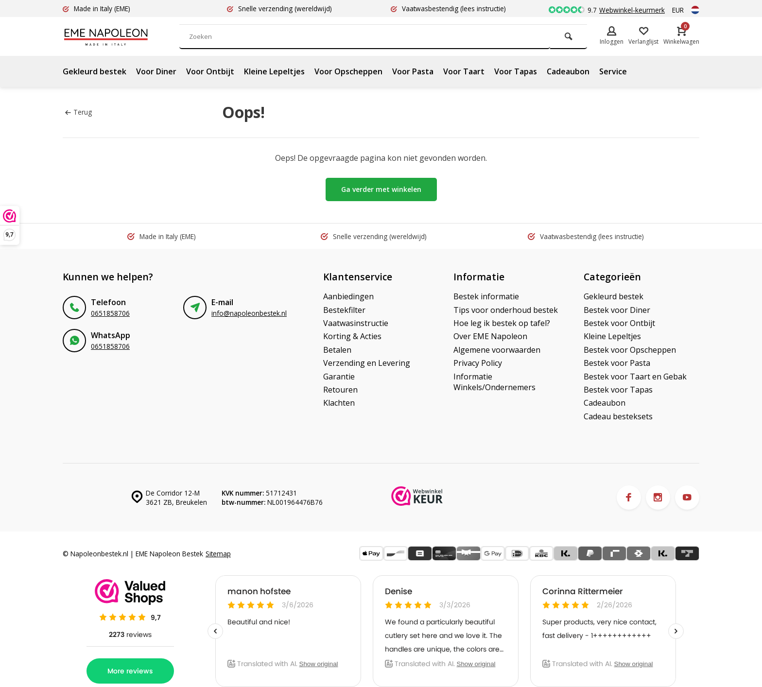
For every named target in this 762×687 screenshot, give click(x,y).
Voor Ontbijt (210, 71)
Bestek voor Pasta (617, 363)
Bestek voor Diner (617, 310)
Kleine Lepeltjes (274, 71)
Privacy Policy (477, 363)
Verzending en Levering (366, 363)
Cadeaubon (568, 71)
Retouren (340, 389)
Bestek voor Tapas (618, 389)
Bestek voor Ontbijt (619, 323)
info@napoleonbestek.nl (249, 313)
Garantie (339, 376)
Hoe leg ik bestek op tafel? (501, 323)
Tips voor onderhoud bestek (505, 310)
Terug (78, 112)
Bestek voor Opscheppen (630, 349)
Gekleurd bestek (94, 71)
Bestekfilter (344, 310)
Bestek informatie (486, 296)
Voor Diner (156, 71)
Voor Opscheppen (348, 71)
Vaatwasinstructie (355, 323)
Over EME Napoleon (490, 336)
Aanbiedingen (348, 296)
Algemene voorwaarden (496, 349)
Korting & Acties (352, 336)
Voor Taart (464, 71)
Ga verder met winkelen (381, 189)
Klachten (339, 402)
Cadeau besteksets (618, 416)
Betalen (337, 349)
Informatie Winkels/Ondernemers (494, 382)
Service (613, 71)
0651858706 (110, 313)
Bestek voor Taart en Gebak (635, 376)
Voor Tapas (515, 71)
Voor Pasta (412, 71)
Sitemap (218, 553)
